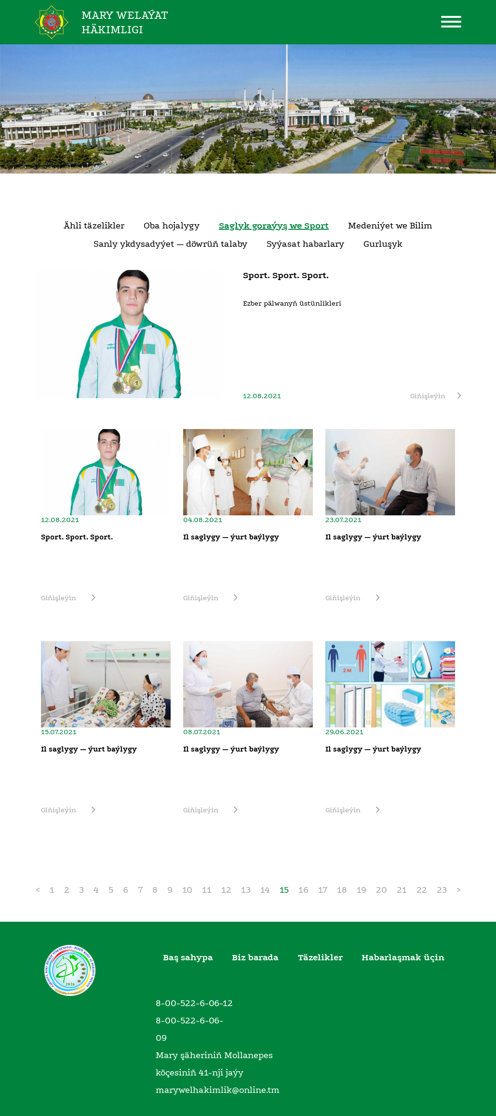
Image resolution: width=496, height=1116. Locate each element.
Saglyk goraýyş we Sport (274, 225)
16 (303, 890)
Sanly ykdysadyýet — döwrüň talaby (170, 244)
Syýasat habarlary (305, 244)
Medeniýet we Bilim (390, 225)
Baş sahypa (188, 957)
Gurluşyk (382, 244)
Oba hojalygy (172, 225)
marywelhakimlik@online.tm (218, 1090)
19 (361, 890)
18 (342, 890)
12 (226, 890)
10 (187, 890)
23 (442, 890)
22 (421, 890)
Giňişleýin (435, 395)
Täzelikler (320, 957)
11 (207, 890)
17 (322, 890)
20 (381, 890)
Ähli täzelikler (94, 225)
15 (284, 890)
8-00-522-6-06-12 (194, 1003)
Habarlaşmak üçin (403, 957)
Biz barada (255, 957)
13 (246, 890)
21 (402, 890)
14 (265, 890)
